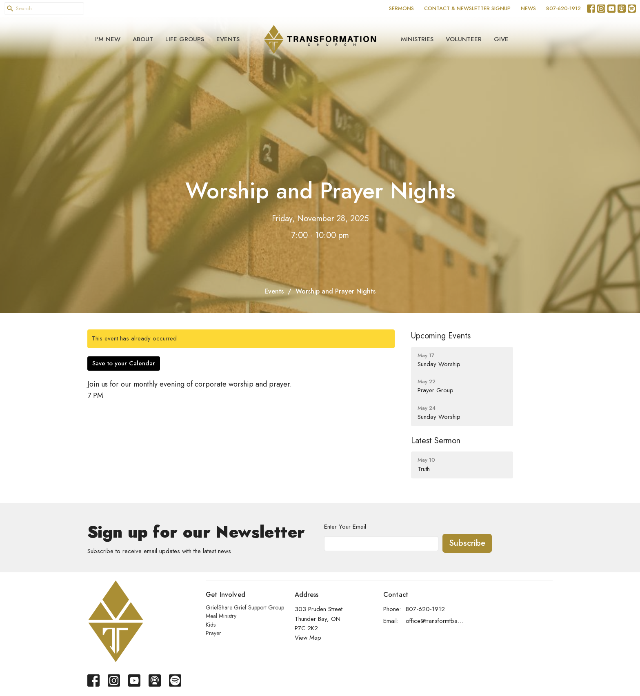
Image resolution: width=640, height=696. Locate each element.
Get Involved (225, 594)
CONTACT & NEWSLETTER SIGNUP (467, 8)
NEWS (528, 8)
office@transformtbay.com (435, 620)
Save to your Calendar (123, 363)
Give (501, 39)
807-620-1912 (563, 8)
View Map (308, 637)
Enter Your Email (345, 526)
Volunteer (464, 39)
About (143, 39)
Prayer (213, 633)
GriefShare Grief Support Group (245, 607)
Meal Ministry (221, 616)
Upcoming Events (441, 336)
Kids (211, 624)
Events (228, 39)
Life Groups (184, 39)
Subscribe (467, 543)
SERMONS (401, 8)
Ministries (417, 39)
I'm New (107, 39)
